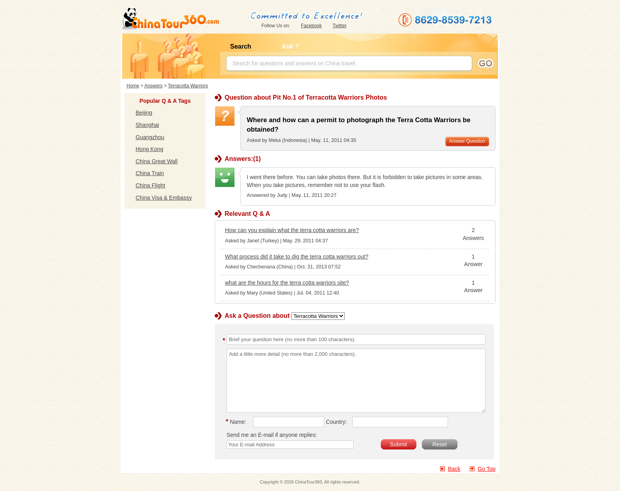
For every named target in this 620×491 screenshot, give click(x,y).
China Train (150, 173)
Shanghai (147, 125)
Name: (237, 422)
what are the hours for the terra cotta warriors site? (287, 282)
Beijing (144, 113)
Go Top (486, 469)
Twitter (339, 25)
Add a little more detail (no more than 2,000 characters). (356, 381)
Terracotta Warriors (188, 86)
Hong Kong (149, 149)
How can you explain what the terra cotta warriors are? (292, 230)
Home (133, 86)
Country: (336, 422)
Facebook (311, 25)
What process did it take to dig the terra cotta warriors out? (297, 256)
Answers (153, 86)
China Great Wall (157, 161)
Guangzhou (150, 137)
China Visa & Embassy (164, 198)
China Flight (150, 185)
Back (454, 469)
